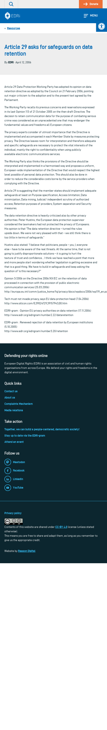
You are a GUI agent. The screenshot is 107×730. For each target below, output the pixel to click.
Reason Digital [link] (26, 551)
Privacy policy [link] (13, 513)
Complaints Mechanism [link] (18, 403)
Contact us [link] (11, 391)
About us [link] (9, 397)
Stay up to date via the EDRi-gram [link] (24, 435)
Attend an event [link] (14, 441)
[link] (101, 26)
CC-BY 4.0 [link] (61, 527)
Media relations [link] (13, 410)
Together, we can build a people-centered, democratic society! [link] (41, 429)
